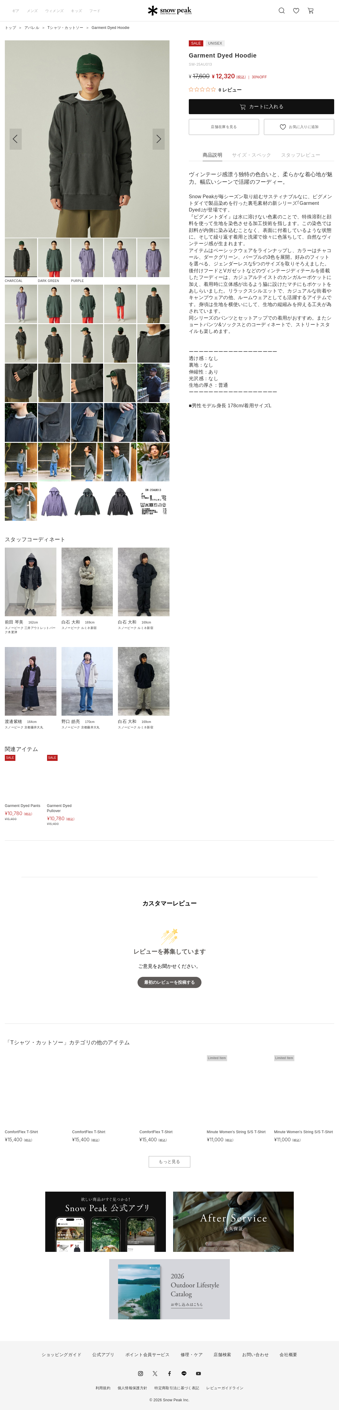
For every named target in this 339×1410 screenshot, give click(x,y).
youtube (198, 1373)
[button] (159, 139)
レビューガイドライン (224, 1388)
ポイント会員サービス (147, 1354)
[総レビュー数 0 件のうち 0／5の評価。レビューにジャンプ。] (215, 89)
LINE (184, 1373)
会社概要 (288, 1354)
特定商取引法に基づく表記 (176, 1388)
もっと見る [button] (169, 1161)
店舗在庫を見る (224, 127)
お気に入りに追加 (304, 127)
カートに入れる (266, 106)
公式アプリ (103, 1354)
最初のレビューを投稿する (169, 982)
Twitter (155, 1373)
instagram (140, 1373)
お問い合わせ (255, 1354)
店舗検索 (222, 1354)
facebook (169, 1373)
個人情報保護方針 (132, 1388)
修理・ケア (192, 1354)
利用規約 (103, 1388)
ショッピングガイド (61, 1354)
